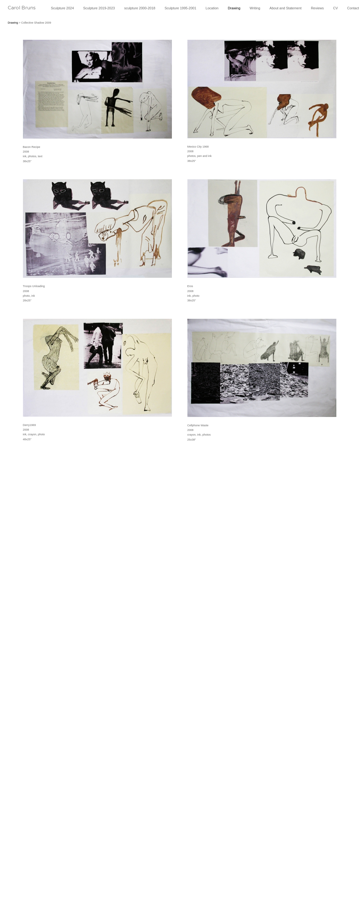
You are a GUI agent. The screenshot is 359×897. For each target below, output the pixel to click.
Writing (255, 8)
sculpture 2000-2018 (139, 8)
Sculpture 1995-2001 (180, 8)
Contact (353, 8)
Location (212, 8)
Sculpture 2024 (62, 8)
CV (335, 8)
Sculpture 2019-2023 (99, 8)
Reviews (317, 8)
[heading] (25, 10)
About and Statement (286, 8)
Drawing (234, 8)
